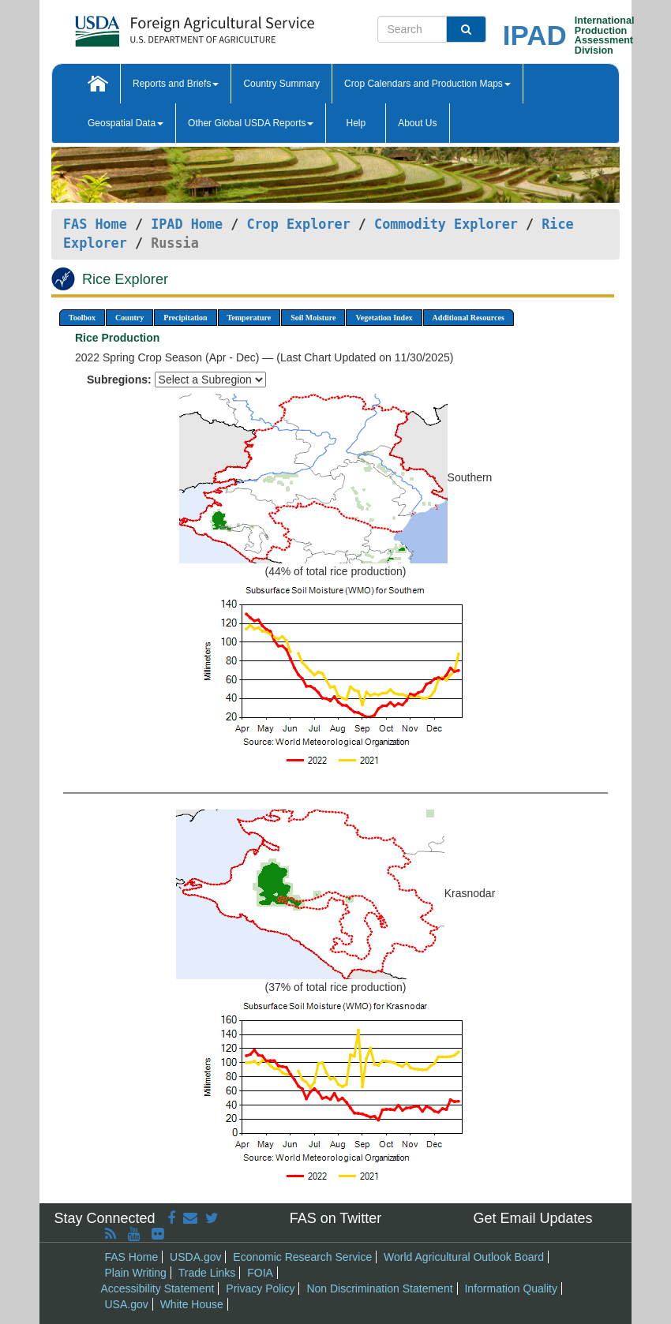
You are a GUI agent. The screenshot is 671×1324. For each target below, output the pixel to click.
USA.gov (126, 1304)
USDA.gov (195, 1257)
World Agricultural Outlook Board (464, 1257)
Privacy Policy (260, 1288)
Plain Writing (136, 1272)
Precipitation (185, 317)
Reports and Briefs (176, 83)
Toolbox (82, 317)
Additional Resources (468, 317)
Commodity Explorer (446, 224)
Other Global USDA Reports (250, 123)
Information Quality (510, 1288)
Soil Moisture (313, 317)
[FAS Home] (155, 26)
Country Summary (281, 83)
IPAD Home (187, 224)
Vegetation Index (383, 317)
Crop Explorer (298, 224)
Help (355, 123)
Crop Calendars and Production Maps (427, 83)
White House (191, 1304)
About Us (417, 123)
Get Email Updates (532, 1218)
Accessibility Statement (158, 1288)
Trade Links (207, 1272)
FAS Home (95, 224)
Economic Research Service (302, 1257)
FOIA (260, 1272)
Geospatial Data (125, 123)
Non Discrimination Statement (379, 1288)
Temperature (249, 317)
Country (129, 317)
